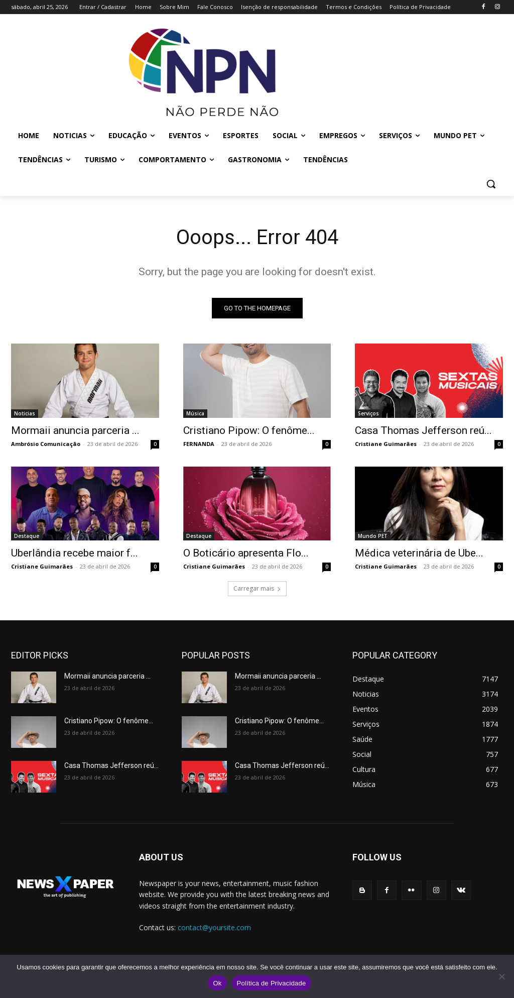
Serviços (368, 412)
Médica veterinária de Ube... (419, 553)
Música (195, 412)
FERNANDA (198, 443)
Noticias (24, 412)
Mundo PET (373, 535)
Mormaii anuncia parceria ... (75, 430)
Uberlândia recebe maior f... (74, 553)
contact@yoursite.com (214, 927)
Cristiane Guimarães (386, 443)
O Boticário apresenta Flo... (246, 553)
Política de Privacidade (271, 983)
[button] (491, 184)
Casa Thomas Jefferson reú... (423, 430)
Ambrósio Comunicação (45, 443)
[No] (501, 976)
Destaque (26, 535)
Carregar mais (257, 588)
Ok (217, 983)
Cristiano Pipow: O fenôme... (249, 430)
